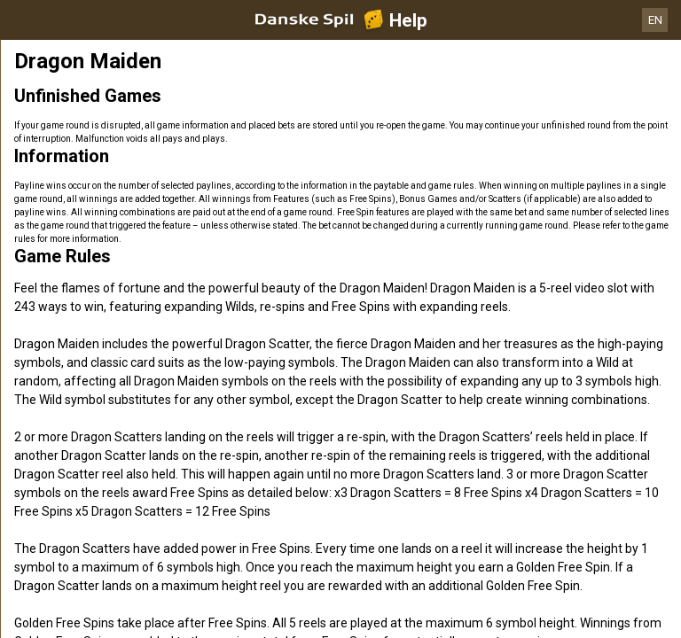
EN (655, 20)
